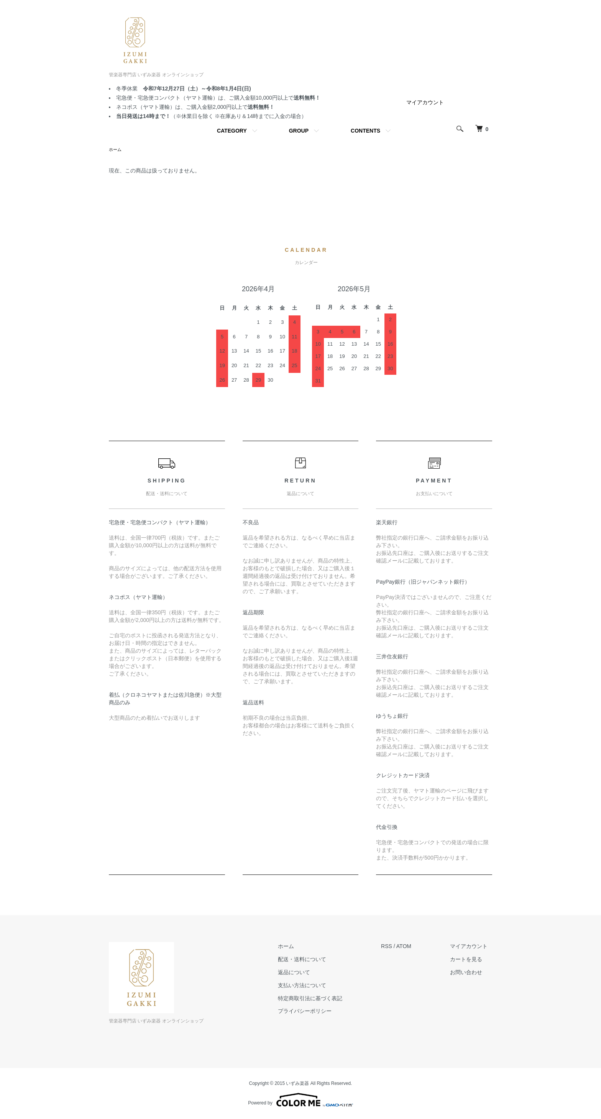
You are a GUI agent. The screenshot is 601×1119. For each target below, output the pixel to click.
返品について (307, 973)
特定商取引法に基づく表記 (323, 999)
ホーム (116, 150)
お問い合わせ (471, 973)
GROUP (299, 131)
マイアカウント (425, 102)
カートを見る (471, 960)
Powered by (300, 1101)
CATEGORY (232, 131)
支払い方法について (315, 986)
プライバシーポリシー (318, 1012)
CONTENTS (365, 131)
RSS (395, 947)
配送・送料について (315, 960)
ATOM (412, 947)
